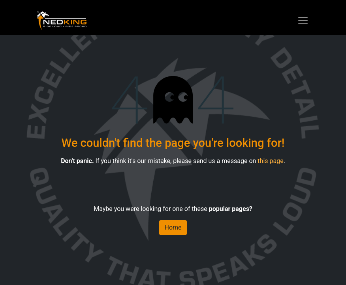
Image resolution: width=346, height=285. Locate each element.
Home (172, 227)
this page (270, 161)
